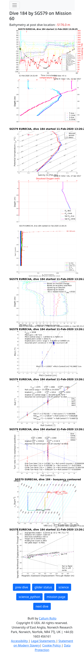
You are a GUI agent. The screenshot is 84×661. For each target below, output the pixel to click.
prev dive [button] (21, 587)
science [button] (63, 587)
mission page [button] (56, 597)
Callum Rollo (47, 618)
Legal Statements (43, 641)
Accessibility (20, 641)
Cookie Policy (51, 645)
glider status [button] (43, 587)
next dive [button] (42, 606)
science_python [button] (29, 597)
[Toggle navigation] (14, 5)
